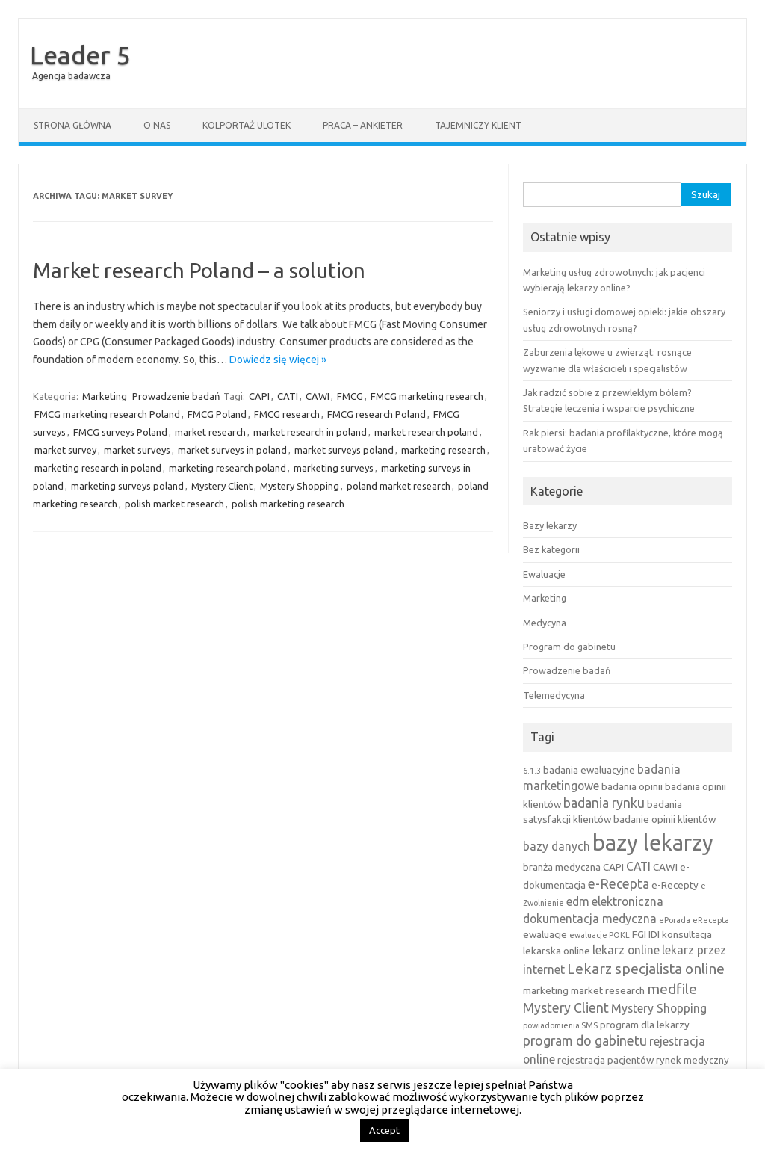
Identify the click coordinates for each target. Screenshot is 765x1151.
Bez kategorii (551, 549)
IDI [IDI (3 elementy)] (654, 934)
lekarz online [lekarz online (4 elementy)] (626, 950)
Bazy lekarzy (550, 525)
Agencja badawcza (71, 76)
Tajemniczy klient (478, 125)
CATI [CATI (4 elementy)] (638, 866)
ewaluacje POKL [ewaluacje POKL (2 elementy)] (599, 935)
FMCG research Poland (376, 414)
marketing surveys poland (127, 486)
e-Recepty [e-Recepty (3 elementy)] (675, 885)
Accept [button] (384, 1130)
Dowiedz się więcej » (277, 359)
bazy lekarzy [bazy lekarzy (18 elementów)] (652, 842)
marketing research (443, 450)
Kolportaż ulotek (246, 125)
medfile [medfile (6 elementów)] (672, 989)
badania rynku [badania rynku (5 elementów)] (604, 803)
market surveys (137, 450)
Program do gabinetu (569, 646)
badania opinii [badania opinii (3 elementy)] (632, 786)
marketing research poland (227, 468)
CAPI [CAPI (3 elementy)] (613, 867)
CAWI (317, 396)
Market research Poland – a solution (199, 270)
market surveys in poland (232, 450)
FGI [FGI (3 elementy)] (639, 934)
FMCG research (287, 414)
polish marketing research (288, 504)
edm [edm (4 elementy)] (577, 901)
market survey (65, 450)
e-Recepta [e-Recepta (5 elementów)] (618, 884)
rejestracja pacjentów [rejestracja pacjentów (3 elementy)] (605, 1060)
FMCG (350, 396)
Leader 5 (80, 54)
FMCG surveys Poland (120, 432)
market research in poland (310, 432)
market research (210, 432)
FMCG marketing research (427, 396)
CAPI (259, 396)
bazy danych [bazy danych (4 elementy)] (556, 846)
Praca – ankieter (363, 125)
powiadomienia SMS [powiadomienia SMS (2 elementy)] (560, 1025)
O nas (156, 125)
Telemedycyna (554, 695)
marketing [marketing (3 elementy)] (546, 990)
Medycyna (544, 622)
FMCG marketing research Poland (107, 414)
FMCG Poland (217, 414)
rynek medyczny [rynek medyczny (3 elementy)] (692, 1060)
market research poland (426, 432)
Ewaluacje (544, 574)
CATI (287, 396)
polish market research (174, 504)
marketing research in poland (97, 468)
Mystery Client (222, 486)
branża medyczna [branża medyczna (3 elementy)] (562, 867)
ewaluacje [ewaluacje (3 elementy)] (545, 934)
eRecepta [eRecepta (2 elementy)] (711, 920)
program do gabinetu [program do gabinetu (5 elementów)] (585, 1041)
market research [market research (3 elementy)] (608, 990)
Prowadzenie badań (176, 396)
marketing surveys (334, 468)
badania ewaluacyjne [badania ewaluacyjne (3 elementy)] (589, 770)
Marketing (104, 396)
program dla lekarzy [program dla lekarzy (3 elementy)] (645, 1025)
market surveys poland (344, 450)
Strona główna (72, 125)
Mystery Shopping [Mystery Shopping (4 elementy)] (659, 1008)
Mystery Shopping (299, 486)
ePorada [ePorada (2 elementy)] (674, 920)
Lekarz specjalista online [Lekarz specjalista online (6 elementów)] (646, 968)
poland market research (398, 486)
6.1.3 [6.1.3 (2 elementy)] (532, 770)
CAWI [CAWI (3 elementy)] (665, 867)
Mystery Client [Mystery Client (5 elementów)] (566, 1008)
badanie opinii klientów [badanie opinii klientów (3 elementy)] (664, 819)
